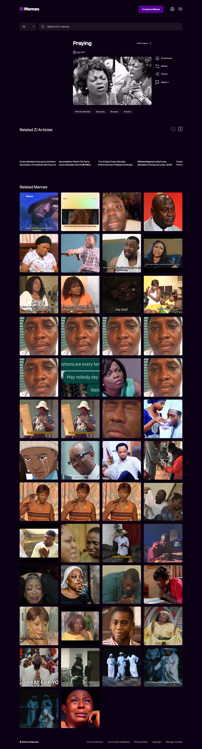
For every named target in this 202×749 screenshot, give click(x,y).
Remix (161, 66)
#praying (100, 112)
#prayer (114, 112)
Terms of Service (94, 742)
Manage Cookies (174, 742)
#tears (127, 112)
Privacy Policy (141, 742)
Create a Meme (151, 9)
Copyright (157, 742)
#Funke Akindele (82, 112)
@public (81, 52)
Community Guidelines (118, 742)
